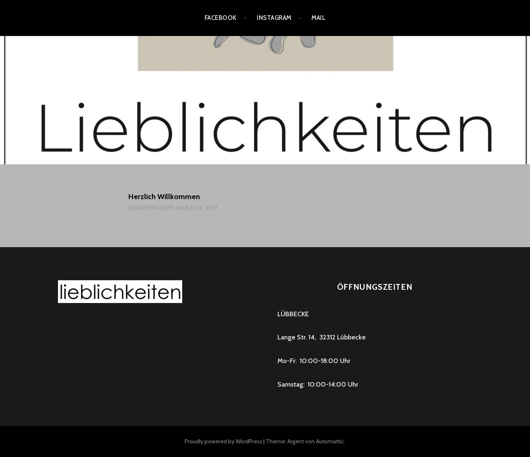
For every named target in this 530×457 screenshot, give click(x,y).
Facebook (221, 18)
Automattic (330, 441)
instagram (274, 18)
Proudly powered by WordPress (223, 441)
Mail (318, 18)
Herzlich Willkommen (164, 196)
